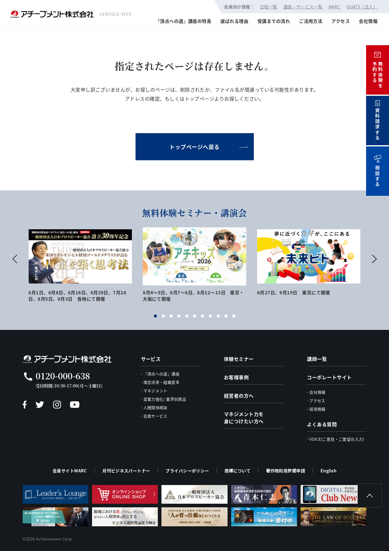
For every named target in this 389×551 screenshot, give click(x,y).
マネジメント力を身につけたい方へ (244, 417)
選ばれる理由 (234, 21)
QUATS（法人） (362, 7)
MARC (335, 7)
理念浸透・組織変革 (161, 382)
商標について (238, 471)
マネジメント (155, 390)
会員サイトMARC (70, 471)
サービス (151, 358)
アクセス (340, 21)
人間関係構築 (155, 407)
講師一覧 (317, 358)
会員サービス (155, 416)
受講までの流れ (273, 21)
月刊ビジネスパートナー (126, 471)
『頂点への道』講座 (161, 374)
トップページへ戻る (194, 147)
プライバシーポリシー (187, 471)
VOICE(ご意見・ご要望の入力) (336, 439)
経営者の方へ (239, 395)
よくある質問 (322, 424)
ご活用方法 (310, 21)
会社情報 (368, 21)
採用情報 (317, 409)
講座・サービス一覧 (303, 7)
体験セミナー (239, 358)
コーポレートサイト (329, 377)
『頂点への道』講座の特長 (183, 21)
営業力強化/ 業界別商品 (165, 399)
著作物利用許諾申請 (285, 471)
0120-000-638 (63, 376)
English (328, 471)
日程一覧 (268, 7)
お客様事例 (236, 377)
